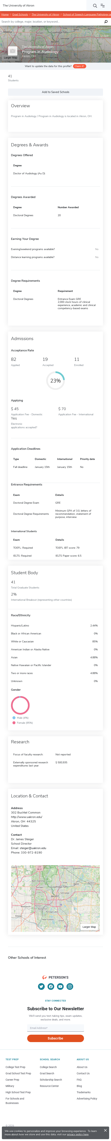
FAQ (79, 1079)
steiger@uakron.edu (33, 848)
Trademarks (84, 1092)
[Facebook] (50, 986)
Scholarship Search (51, 1079)
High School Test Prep (18, 1092)
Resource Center (49, 1086)
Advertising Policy (87, 1098)
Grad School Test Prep (18, 1073)
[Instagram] (69, 986)
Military (10, 1086)
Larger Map (89, 926)
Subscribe (55, 1038)
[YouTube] (60, 986)
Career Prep (12, 1079)
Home (5, 14)
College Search (48, 1067)
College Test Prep (15, 1067)
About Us (82, 1067)
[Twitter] (41, 986)
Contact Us (83, 1073)
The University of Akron (45, 14)
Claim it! (79, 66)
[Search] (95, 5)
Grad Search (47, 1073)
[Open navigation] (102, 5)
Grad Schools (20, 14)
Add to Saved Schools (55, 92)
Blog (79, 1086)
